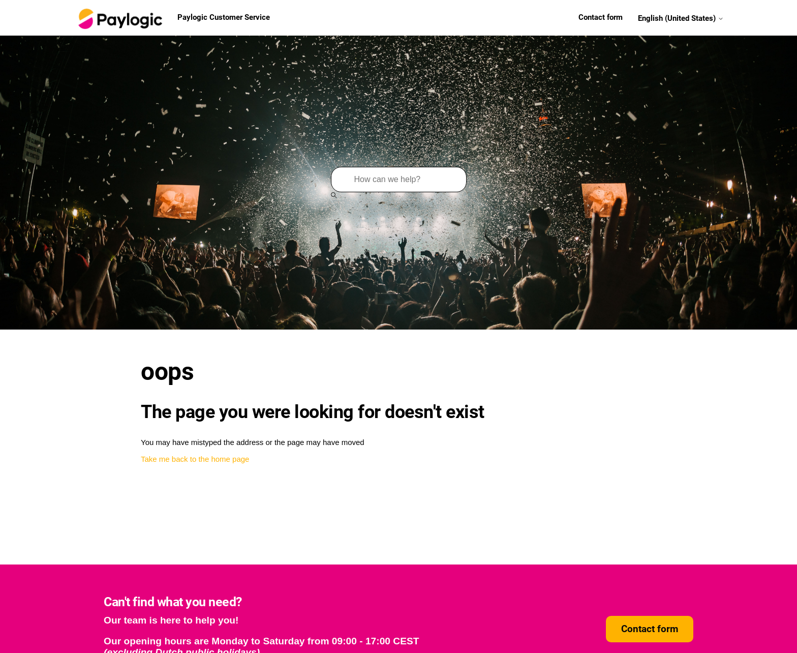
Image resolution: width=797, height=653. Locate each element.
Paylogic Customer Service (173, 18)
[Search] (399, 179)
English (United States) (681, 17)
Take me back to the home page (195, 459)
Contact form (600, 17)
